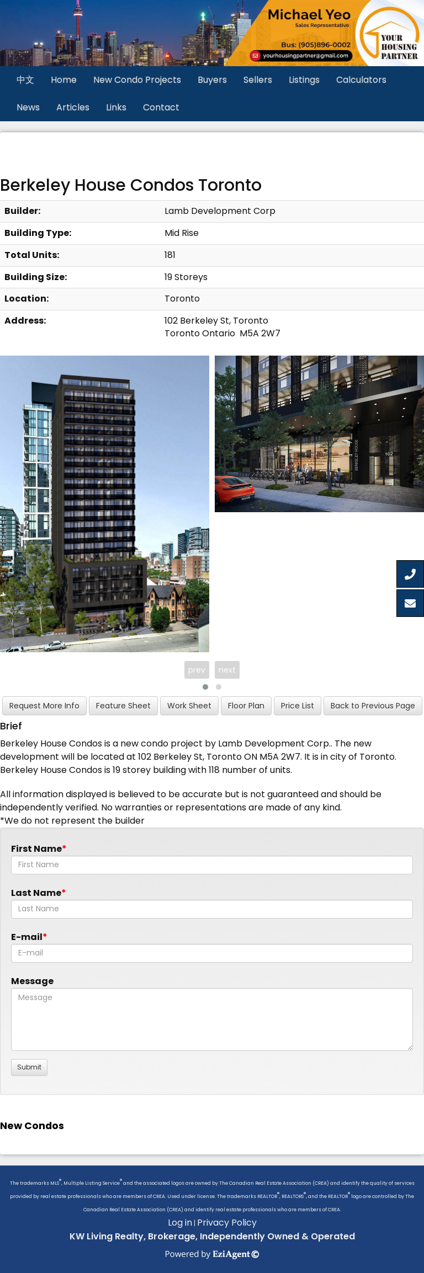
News (28, 107)
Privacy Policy (227, 1222)
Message (32, 981)
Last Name (36, 893)
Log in (180, 1222)
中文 (25, 79)
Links (116, 107)
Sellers (257, 79)
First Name (36, 848)
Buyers (212, 79)
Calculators (361, 79)
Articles (72, 107)
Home (64, 79)
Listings (304, 79)
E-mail (27, 937)
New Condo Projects (137, 79)
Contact (161, 107)
